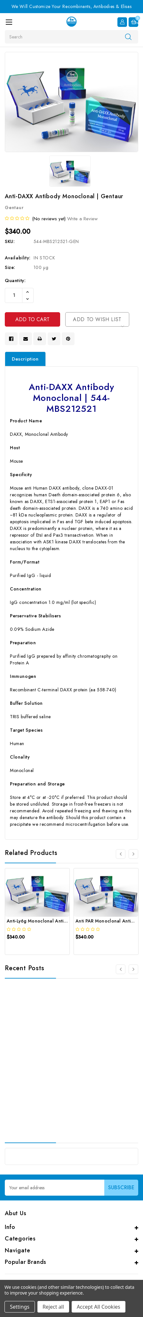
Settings (19, 1306)
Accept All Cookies (98, 1306)
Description (25, 358)
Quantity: (15, 280)
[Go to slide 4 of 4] (120, 854)
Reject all (53, 1306)
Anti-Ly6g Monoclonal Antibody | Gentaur (52, 921)
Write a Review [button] (82, 218)
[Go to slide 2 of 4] (133, 854)
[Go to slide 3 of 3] (120, 969)
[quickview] (23, 948)
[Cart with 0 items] (133, 22)
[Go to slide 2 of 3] (133, 969)
